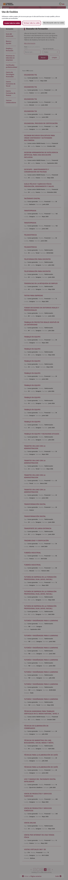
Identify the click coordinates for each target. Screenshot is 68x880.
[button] (53, 23)
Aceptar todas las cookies (12, 23)
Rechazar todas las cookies (32, 23)
